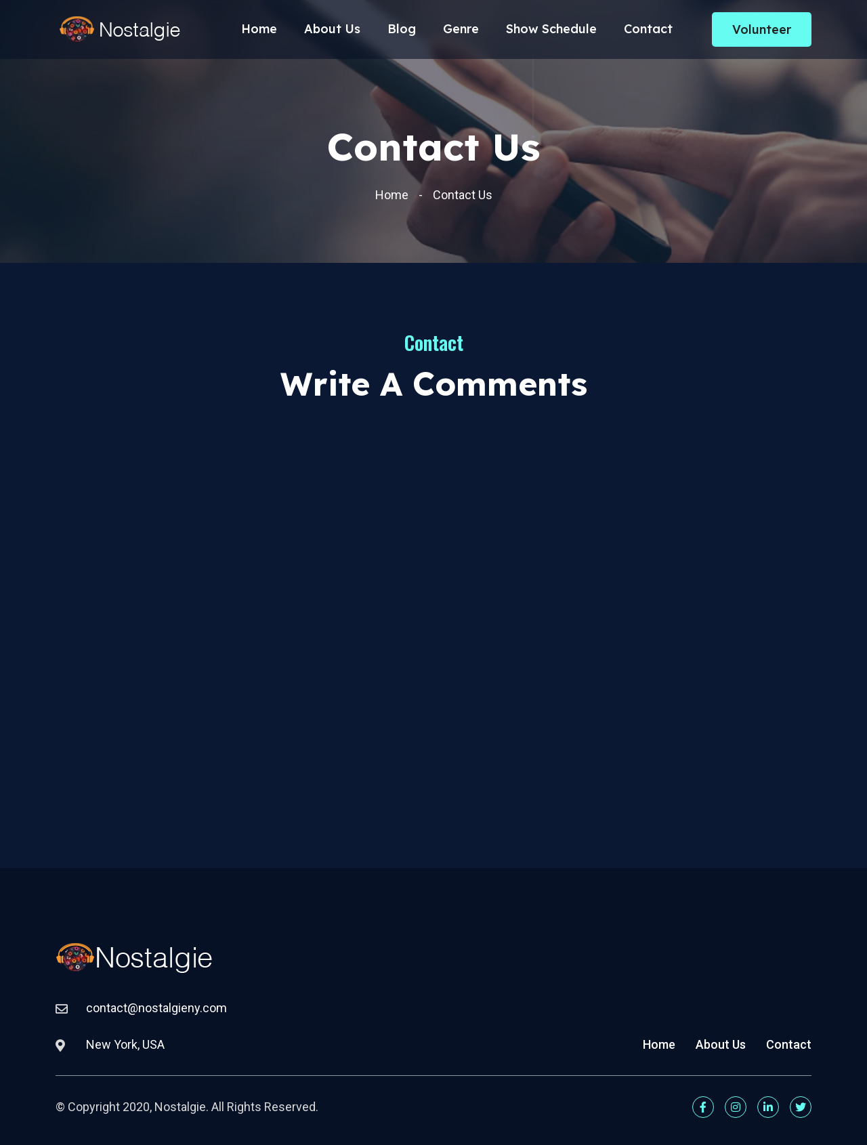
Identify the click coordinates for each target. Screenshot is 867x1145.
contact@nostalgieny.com (156, 1008)
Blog (401, 33)
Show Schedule (551, 33)
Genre (461, 33)
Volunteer (761, 34)
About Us (332, 33)
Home (259, 33)
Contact (648, 33)
